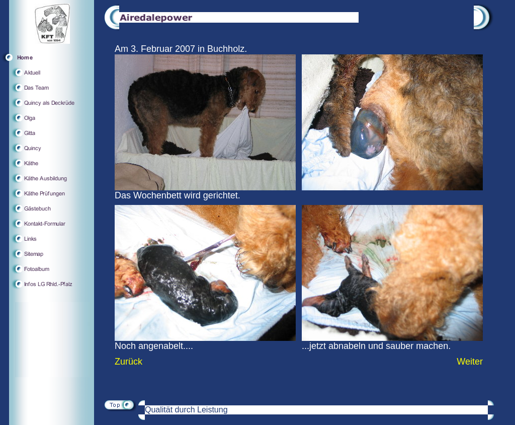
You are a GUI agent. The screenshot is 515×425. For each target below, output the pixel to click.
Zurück (128, 362)
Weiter (470, 362)
